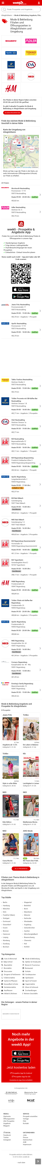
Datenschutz (27, 1140)
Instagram (7, 1140)
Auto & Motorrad (9, 959)
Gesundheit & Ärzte (9, 984)
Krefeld (26, 947)
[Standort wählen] (39, 2)
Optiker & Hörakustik (32, 962)
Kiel (25, 944)
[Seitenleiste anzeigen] (38, 1161)
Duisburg (5, 944)
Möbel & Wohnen (9, 994)
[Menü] (3, 2)
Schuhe (27, 971)
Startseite (7, 1116)
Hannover (5, 934)
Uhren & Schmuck (30, 987)
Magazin (6, 1126)
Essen (4, 928)
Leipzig (4, 937)
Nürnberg (5, 940)
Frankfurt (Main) (8, 915)
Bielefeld (27, 906)
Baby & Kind (6, 962)
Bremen (5, 931)
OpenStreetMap (27, 167)
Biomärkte (6, 968)
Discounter (6, 971)
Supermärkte (29, 984)
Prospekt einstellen (30, 1116)
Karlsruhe (27, 918)
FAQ (24, 1121)
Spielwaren (28, 978)
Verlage (26, 1119)
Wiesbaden (27, 921)
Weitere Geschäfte (30, 994)
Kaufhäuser (6, 990)
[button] (36, 138)
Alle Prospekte (21, 869)
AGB (24, 1142)
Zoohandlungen (30, 990)
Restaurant (28, 968)
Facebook (7, 1135)
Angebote (7, 1123)
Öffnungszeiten (9, 1119)
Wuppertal (27, 902)
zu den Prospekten (12, 113)
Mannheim (27, 912)
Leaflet (17, 167)
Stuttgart (5, 918)
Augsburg (27, 925)
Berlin (25, 4)
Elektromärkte (8, 978)
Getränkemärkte (8, 987)
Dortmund (5, 921)
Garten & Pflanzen (9, 981)
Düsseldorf (6, 925)
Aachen (26, 931)
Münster (26, 915)
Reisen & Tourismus (31, 965)
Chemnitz (27, 940)
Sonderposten (29, 975)
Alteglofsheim (6, 15)
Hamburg (5, 906)
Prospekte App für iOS (21, 1077)
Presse (25, 1137)
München (5, 909)
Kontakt (26, 1123)
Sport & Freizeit (30, 981)
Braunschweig (28, 937)
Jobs (25, 1135)
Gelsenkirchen (29, 928)
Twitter (6, 1137)
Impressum (27, 1145)
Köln (3, 912)
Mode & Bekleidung (31, 959)
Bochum (5, 947)
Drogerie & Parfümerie (10, 975)
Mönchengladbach (30, 934)
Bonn (25, 909)
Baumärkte (6, 965)
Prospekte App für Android (21, 1073)
